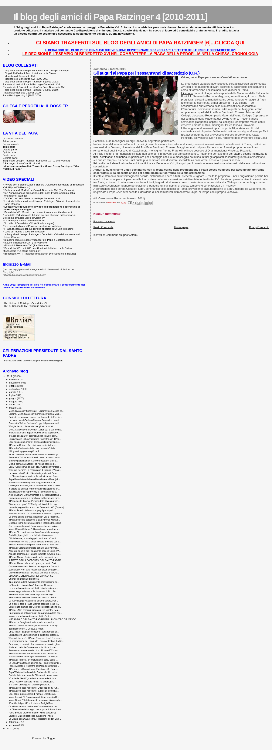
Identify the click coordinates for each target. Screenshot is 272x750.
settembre (15, 389)
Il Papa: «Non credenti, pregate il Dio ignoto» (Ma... (34, 610)
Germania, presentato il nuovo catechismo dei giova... (35, 644)
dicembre (14, 379)
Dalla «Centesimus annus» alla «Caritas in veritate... (34, 467)
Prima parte (9, 141)
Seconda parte (11, 144)
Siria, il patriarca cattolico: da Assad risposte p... (32, 464)
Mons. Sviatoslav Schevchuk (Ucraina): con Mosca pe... (36, 411)
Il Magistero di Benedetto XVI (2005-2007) (26, 78)
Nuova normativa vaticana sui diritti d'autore (30, 616)
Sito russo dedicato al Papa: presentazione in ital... (33, 526)
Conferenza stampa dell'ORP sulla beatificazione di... (34, 607)
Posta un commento (104, 221)
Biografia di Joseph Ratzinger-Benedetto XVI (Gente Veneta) (36, 160)
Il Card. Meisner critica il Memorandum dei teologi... (34, 454)
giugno (13, 398)
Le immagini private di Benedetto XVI (24, 220)
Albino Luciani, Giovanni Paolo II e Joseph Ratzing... (34, 495)
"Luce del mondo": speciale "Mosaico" (24, 231)
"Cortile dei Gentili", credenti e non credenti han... (33, 678)
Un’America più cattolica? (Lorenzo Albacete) (30, 585)
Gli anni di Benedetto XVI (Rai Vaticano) (26, 245)
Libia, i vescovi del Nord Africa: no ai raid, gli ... (31, 681)
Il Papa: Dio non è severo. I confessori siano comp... (34, 532)
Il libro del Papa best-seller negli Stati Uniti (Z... (31, 594)
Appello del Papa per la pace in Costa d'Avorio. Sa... (34, 554)
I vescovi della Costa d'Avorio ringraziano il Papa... (33, 473)
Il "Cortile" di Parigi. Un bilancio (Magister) (29, 684)
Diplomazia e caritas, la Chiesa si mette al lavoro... (33, 572)
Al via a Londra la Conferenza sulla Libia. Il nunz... (33, 647)
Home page (181, 227)
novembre (15, 382)
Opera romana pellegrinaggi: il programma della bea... (35, 613)
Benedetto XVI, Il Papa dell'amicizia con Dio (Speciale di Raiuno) (40, 253)
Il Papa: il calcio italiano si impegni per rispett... (31, 510)
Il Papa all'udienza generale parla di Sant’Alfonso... (33, 547)
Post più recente (103, 227)
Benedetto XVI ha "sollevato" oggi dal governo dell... (34, 423)
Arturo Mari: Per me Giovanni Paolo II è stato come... (34, 541)
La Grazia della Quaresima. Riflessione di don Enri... (34, 718)
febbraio (13, 722)
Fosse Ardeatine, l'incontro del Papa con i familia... (33, 666)
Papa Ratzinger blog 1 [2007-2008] (22, 95)
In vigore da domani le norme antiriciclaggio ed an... (34, 488)
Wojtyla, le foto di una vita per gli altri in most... (31, 426)
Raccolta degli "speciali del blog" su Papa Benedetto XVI (34, 87)
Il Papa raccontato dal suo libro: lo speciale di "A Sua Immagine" (39, 228)
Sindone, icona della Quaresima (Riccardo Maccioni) (34, 523)
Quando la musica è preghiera (23, 578)
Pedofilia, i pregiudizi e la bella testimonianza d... (32, 535)
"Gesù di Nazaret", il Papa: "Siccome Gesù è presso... (35, 638)
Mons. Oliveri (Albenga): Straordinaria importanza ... (34, 529)
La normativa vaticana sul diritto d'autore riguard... (33, 588)
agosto (13, 392)
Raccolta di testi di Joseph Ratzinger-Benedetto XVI (31, 84)
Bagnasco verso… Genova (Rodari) (26, 628)
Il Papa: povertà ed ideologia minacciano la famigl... (34, 625)
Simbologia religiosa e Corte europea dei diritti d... (33, 460)
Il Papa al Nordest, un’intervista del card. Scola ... (33, 659)
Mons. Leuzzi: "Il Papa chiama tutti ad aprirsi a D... (33, 697)
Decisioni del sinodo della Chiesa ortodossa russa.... (34, 675)
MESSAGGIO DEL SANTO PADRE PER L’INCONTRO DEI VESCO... (43, 619)
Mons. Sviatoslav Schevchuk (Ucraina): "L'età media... (35, 429)
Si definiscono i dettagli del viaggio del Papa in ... (32, 482)
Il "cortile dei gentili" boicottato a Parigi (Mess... (31, 703)
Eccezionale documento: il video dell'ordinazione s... (34, 442)
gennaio (13, 725)
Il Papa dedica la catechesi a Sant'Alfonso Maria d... (34, 519)
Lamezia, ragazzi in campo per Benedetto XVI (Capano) (36, 507)
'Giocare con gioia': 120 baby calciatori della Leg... (33, 504)
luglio (12, 395)
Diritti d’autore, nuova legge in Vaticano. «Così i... (33, 538)
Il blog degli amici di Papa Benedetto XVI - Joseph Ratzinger (36, 70)
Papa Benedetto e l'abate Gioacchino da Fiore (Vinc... (35, 479)
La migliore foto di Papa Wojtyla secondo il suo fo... (34, 604)
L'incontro (187, 93)
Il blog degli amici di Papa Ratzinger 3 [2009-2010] (30, 89)
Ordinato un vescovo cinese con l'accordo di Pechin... (35, 417)
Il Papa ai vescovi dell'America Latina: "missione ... (33, 653)
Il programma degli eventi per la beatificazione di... (33, 582)
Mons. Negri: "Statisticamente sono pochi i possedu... (35, 700)
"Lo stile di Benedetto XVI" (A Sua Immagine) (29, 223)
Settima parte (10, 157)
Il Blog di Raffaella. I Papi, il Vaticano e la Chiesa (29, 73)
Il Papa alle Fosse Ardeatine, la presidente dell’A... (33, 690)
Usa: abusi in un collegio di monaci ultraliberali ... (32, 694)
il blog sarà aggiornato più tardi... (24, 451)
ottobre (13, 386)
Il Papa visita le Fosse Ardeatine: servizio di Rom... (33, 597)
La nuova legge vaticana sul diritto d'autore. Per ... (33, 600)
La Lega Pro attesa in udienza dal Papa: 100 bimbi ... (34, 663)
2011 (10, 376)
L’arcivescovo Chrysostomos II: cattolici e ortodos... (34, 635)
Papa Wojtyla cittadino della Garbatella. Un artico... (33, 672)
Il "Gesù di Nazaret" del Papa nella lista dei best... (33, 435)
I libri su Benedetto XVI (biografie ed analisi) (27, 305)
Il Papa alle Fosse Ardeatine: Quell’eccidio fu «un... (33, 687)
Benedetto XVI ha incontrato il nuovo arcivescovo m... (35, 457)
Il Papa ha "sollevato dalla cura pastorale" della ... (33, 448)
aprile (12, 404)
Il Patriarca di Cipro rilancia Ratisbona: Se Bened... (33, 669)
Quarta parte (10, 149)
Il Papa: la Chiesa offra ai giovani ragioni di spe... (32, 445)
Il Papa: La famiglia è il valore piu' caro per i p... (32, 622)
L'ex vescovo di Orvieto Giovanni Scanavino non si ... (34, 420)
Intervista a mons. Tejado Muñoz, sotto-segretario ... (34, 432)
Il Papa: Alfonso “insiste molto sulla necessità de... (33, 557)
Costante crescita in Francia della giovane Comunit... (34, 566)
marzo (13, 407)
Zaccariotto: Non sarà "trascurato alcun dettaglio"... (33, 569)
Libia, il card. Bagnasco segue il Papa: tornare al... (33, 631)
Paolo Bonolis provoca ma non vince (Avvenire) (32, 712)
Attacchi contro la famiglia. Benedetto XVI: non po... (34, 656)
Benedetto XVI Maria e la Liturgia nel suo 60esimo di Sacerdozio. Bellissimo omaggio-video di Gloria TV (39, 216)
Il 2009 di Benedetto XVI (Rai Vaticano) (26, 242)
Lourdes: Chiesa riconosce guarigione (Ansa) (31, 716)
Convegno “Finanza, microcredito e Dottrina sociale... (34, 485)
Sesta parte (9, 155)
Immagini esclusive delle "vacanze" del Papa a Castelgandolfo (38, 239)
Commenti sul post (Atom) (121, 234)
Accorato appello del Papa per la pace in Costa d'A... (34, 551)
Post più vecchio (259, 227)
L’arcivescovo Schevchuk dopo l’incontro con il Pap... (34, 439)
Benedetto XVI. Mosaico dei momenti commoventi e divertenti (38, 212)
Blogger (51, 738)
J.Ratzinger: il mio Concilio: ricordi (21, 163)
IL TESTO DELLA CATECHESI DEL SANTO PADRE (34, 560)
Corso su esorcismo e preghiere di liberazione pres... (34, 498)
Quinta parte (10, 152)
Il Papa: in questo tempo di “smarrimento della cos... (34, 544)
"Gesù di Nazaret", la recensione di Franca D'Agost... (34, 470)
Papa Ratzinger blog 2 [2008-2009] (22, 92)
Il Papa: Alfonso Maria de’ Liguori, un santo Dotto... (33, 563)
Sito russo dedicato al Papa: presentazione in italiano (33, 226)
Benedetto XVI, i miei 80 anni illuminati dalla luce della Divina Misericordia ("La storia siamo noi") (37, 249)
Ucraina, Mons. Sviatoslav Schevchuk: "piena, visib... (34, 414)
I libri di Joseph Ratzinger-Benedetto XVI (25, 303)
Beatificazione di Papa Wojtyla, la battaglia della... (33, 491)
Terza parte (9, 146)
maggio (13, 401)
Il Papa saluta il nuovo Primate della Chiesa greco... (34, 501)
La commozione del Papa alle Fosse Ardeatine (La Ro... (36, 641)
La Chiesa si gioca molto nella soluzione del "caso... (34, 476)
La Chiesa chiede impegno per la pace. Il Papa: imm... (35, 709)
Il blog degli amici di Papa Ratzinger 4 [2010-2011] (110, 17)
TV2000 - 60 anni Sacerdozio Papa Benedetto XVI (32, 198)
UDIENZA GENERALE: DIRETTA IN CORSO (30, 576)
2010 (10, 728)
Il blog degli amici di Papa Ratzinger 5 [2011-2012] (30, 81)
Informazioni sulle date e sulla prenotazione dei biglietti (33, 360)
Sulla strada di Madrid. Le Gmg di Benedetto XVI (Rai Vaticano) (39, 190)
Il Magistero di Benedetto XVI (19, 76)
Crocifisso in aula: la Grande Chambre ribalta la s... (33, 706)
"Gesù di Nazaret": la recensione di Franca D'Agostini (35, 513)
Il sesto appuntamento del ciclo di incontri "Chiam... (34, 650)
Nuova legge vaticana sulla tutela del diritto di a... (32, 591)
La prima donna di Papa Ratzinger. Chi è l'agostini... (34, 516)
